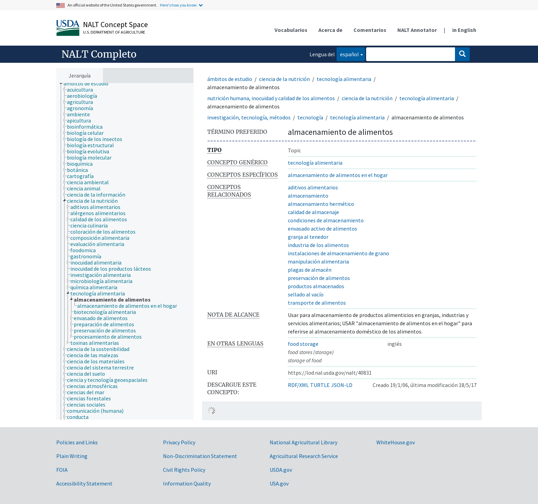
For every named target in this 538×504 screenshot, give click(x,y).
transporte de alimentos (317, 302)
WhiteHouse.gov (395, 442)
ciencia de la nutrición (284, 78)
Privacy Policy (179, 442)
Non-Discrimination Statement (200, 456)
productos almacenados (316, 286)
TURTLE (320, 385)
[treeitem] (89, 83)
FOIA (62, 469)
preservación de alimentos (319, 277)
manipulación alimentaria (318, 261)
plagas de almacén (309, 269)
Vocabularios (290, 29)
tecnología (310, 117)
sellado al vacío (306, 294)
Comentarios (369, 29)
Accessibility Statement (84, 483)
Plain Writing (71, 456)
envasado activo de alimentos (322, 228)
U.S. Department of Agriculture (114, 32)
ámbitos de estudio (229, 78)
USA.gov (279, 483)
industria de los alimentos (318, 245)
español (348, 54)
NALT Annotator (417, 29)
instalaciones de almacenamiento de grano (338, 253)
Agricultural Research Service (304, 456)
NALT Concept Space (115, 24)
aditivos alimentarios (313, 187)
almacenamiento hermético (321, 203)
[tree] (125, 251)
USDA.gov (281, 469)
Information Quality (187, 483)
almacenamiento (308, 195)
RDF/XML (298, 385)
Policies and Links (77, 442)
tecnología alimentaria (344, 78)
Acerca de (330, 29)
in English (464, 29)
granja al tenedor (308, 236)
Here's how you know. (179, 5)
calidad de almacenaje (313, 212)
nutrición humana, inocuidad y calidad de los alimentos (271, 98)
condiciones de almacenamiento (326, 220)
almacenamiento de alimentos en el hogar (338, 175)
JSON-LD (341, 385)
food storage (303, 343)
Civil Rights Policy (184, 469)
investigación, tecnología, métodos (249, 117)
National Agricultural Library (303, 442)
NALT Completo (99, 54)
